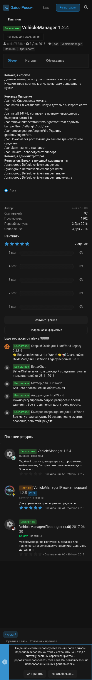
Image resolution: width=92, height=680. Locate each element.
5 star (13, 252)
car (56, 44)
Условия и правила (43, 641)
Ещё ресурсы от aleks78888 (26, 338)
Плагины (37, 455)
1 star (13, 306)
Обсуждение (55, 60)
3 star (13, 279)
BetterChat (29, 366)
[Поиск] (86, 7)
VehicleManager (49, 451)
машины (10, 49)
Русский (10, 634)
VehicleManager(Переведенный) (45, 527)
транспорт (27, 49)
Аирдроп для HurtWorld (38, 395)
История (31, 60)
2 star (13, 293)
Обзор (12, 60)
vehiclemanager (72, 44)
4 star (13, 266)
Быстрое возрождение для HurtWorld (48, 412)
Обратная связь (16, 641)
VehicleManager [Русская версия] (60, 487)
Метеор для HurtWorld (37, 383)
